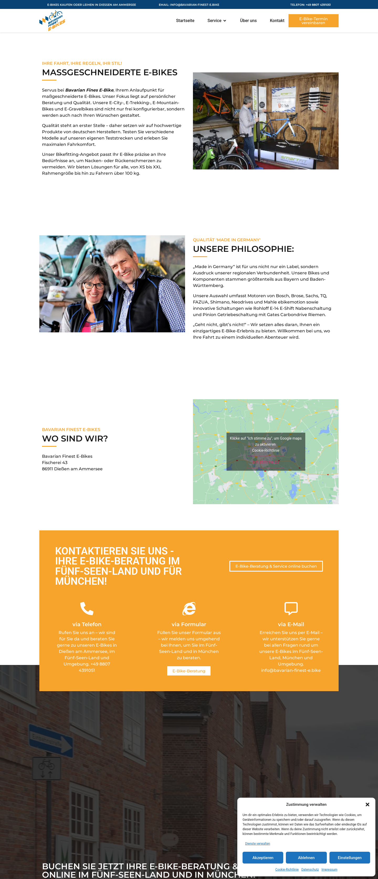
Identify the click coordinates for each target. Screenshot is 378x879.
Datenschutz (310, 869)
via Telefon (87, 624)
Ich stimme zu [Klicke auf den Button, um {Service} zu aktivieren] (266, 462)
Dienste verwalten (257, 843)
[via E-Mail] (291, 608)
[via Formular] (189, 608)
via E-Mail (291, 624)
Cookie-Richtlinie (287, 869)
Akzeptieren (263, 857)
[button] (367, 804)
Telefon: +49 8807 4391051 (310, 5)
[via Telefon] (86, 608)
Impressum (329, 869)
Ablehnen (306, 857)
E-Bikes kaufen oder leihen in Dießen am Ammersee (91, 5)
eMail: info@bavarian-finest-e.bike (189, 5)
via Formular (189, 624)
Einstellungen (350, 857)
